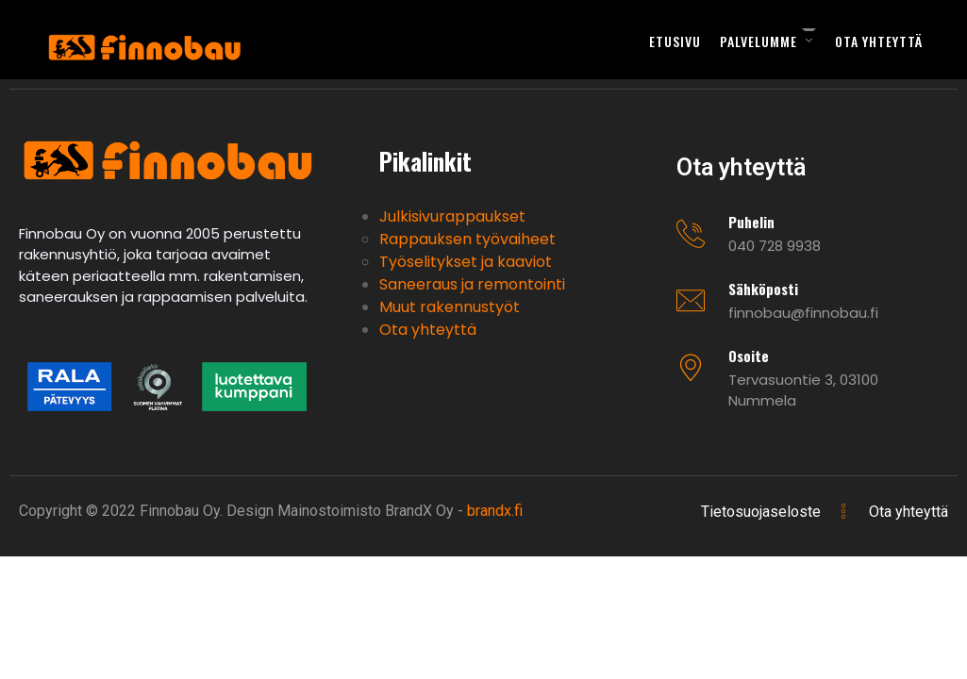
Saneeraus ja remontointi (472, 284)
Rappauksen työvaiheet (467, 239)
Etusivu (675, 41)
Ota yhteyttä (879, 41)
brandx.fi (495, 511)
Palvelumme (758, 41)
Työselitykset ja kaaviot (465, 262)
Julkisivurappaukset (452, 216)
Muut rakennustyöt (449, 307)
